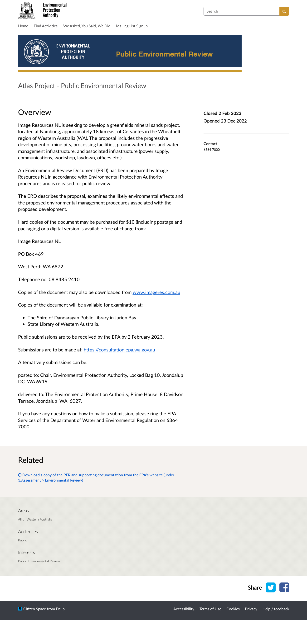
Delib (60, 608)
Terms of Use (210, 608)
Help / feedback (276, 608)
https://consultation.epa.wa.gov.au (119, 349)
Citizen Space (34, 608)
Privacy (251, 608)
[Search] (284, 11)
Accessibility (183, 608)
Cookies (233, 608)
